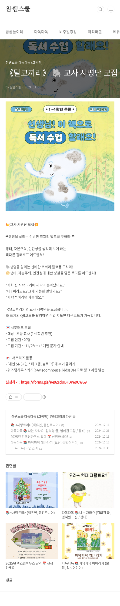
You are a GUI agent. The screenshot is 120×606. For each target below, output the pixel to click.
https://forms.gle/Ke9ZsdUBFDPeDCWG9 (54, 382)
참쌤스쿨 (18, 9)
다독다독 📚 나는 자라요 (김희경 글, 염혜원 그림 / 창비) (48, 430)
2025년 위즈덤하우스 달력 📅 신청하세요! (39, 436)
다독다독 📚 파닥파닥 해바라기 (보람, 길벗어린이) (44, 442)
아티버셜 (95, 31)
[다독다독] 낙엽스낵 (24, 448)
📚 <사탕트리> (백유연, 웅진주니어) (35, 424)
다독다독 (41, 31)
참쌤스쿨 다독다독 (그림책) (29, 416)
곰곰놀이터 (14, 31)
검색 (100, 9)
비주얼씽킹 (68, 31)
